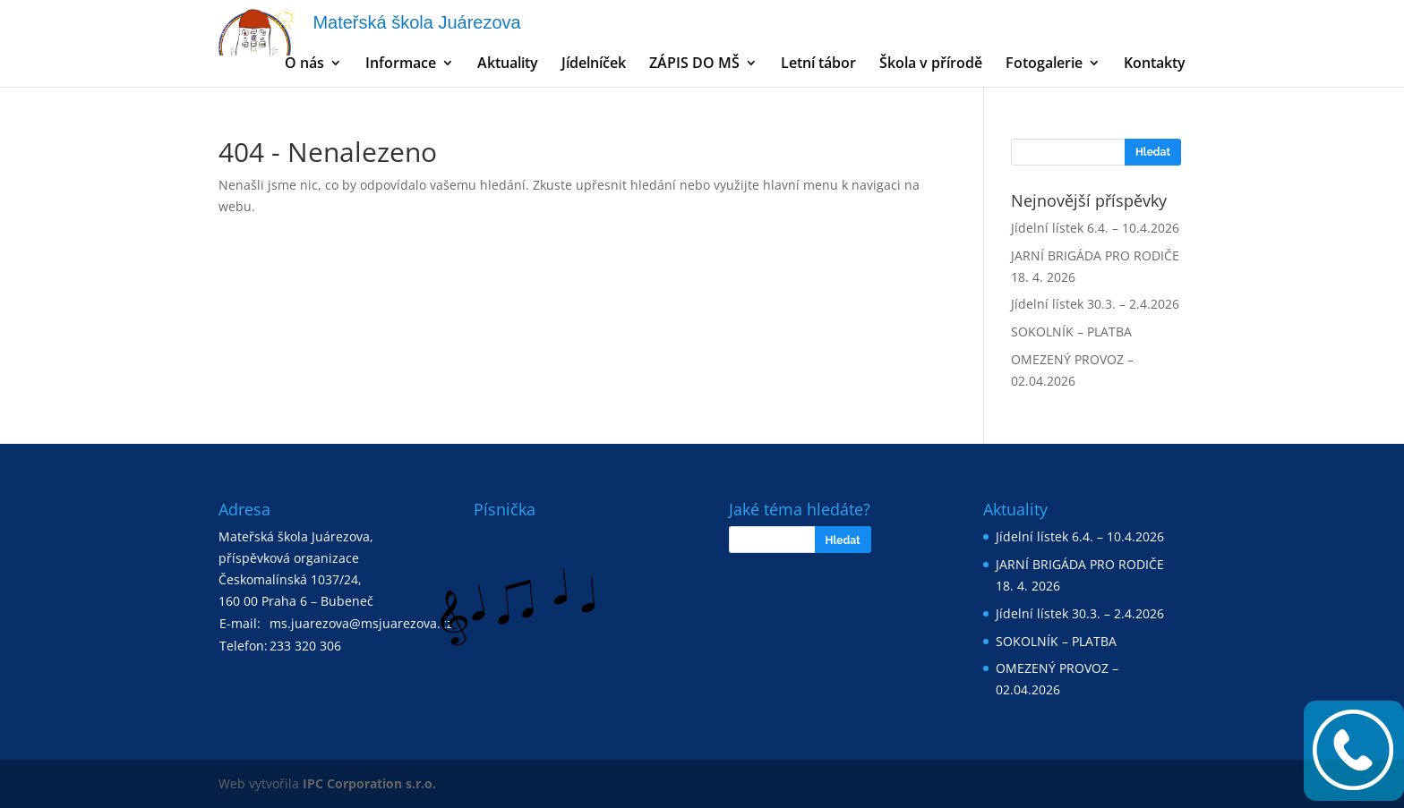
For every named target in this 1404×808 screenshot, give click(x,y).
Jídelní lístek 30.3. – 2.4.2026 (1095, 303)
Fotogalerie (1044, 64)
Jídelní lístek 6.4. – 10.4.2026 (1095, 227)
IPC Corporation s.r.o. (369, 783)
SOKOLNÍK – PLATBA (1071, 331)
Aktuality (507, 64)
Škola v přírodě (930, 64)
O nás (304, 64)
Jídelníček (593, 64)
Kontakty (1155, 64)
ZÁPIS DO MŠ (694, 64)
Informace (400, 64)
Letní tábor (818, 64)
